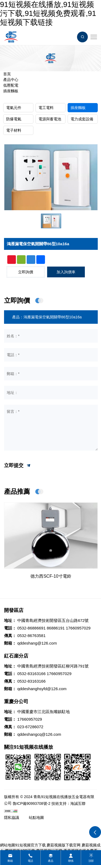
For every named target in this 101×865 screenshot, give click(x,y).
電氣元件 (13, 107)
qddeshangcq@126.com (39, 734)
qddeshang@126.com (37, 643)
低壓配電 (10, 85)
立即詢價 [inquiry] (25, 272)
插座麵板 (10, 91)
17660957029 (78, 628)
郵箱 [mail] (10, 860)
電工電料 (46, 107)
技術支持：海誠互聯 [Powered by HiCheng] (68, 803)
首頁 (7, 74)
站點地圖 (36, 817)
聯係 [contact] (71, 860)
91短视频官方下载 (30, 845)
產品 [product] (50, 860)
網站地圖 (7, 845)
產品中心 (10, 79)
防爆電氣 (13, 119)
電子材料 (13, 130)
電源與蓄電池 (50, 119)
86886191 (56, 628)
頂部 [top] (91, 860)
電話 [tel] (30, 860)
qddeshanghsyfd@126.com (42, 688)
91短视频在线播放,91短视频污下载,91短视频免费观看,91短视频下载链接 (48, 13)
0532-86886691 (31, 628)
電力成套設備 (82, 119)
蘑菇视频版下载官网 (64, 845)
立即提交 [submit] (17, 466)
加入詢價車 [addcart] (66, 272)
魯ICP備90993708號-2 (31, 803)
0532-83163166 (31, 673)
